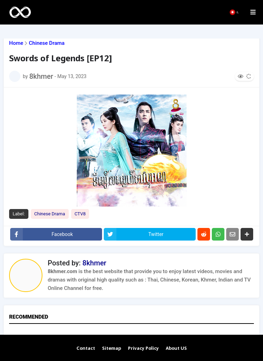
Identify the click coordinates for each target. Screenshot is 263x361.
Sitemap (111, 349)
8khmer (94, 263)
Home (16, 43)
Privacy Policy (143, 349)
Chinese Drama (47, 43)
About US (176, 349)
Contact (85, 349)
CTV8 (80, 213)
